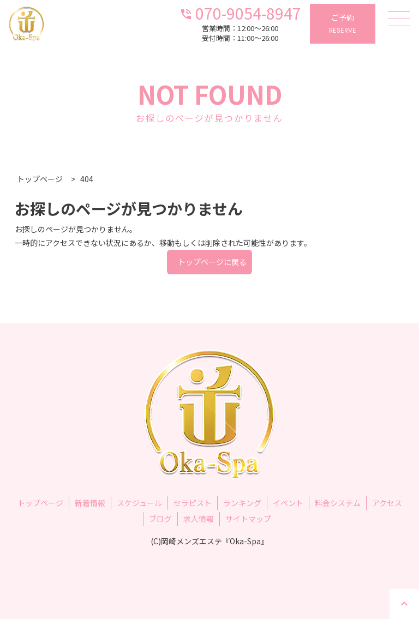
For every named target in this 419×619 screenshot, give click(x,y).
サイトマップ (248, 518)
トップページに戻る (212, 261)
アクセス (387, 502)
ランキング (242, 502)
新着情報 (90, 502)
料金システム (338, 502)
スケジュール (139, 502)
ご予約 (342, 24)
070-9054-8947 (240, 12)
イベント (288, 502)
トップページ (40, 502)
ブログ (160, 518)
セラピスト (192, 502)
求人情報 (198, 518)
